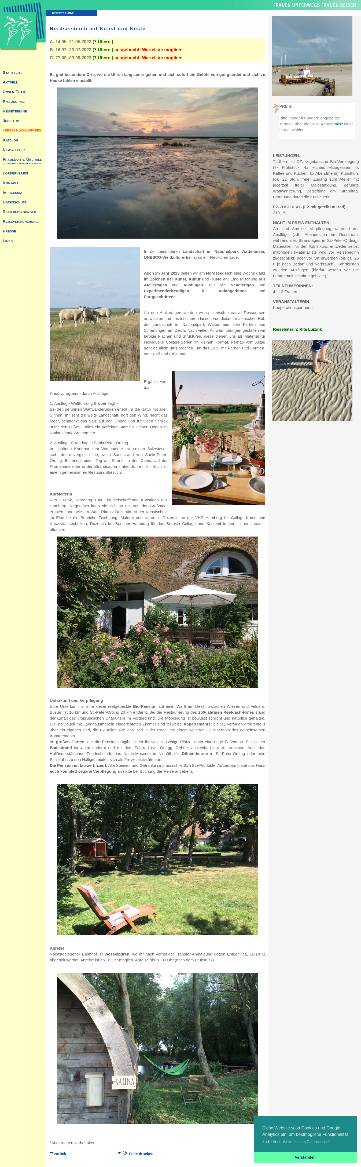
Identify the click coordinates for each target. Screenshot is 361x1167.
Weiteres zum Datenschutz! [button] (306, 1142)
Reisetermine (332, 124)
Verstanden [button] (305, 1157)
